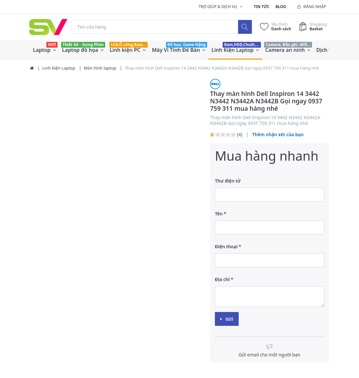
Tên (219, 214)
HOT (52, 44)
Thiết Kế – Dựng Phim (83, 44)
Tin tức (261, 6)
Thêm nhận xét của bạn (278, 134)
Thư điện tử (228, 181)
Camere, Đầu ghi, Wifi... (288, 44)
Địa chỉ (222, 279)
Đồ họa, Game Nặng (186, 44)
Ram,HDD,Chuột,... (241, 44)
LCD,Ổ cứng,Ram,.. (128, 44)
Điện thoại (226, 246)
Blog (281, 6)
